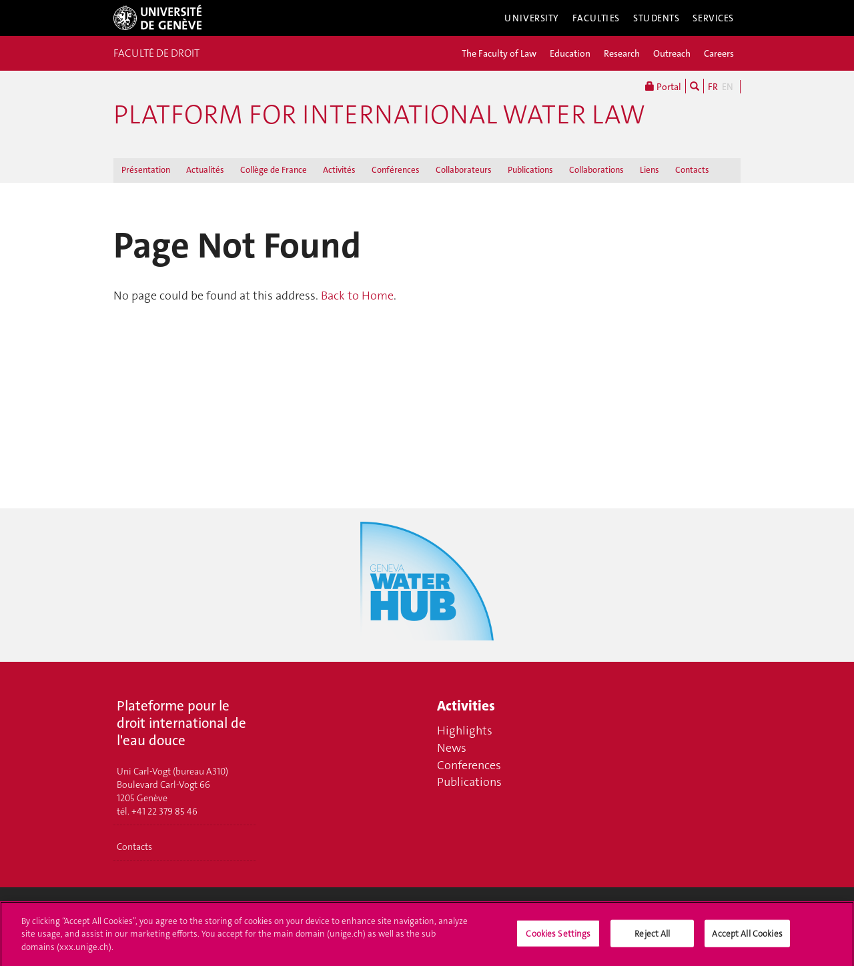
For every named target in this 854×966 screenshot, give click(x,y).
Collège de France (273, 169)
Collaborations (596, 169)
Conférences (396, 169)
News (451, 748)
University (531, 18)
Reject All (652, 936)
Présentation (145, 169)
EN (727, 87)
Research (622, 53)
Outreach (672, 53)
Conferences (469, 765)
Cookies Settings (558, 936)
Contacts (692, 169)
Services (713, 18)
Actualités (205, 169)
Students (656, 18)
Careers (719, 53)
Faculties (596, 18)
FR (713, 87)
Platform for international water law (379, 114)
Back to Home (357, 296)
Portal (663, 86)
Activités (339, 169)
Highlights (464, 730)
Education (570, 53)
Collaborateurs (464, 169)
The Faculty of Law (499, 53)
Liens (649, 169)
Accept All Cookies (747, 936)
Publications (530, 169)
